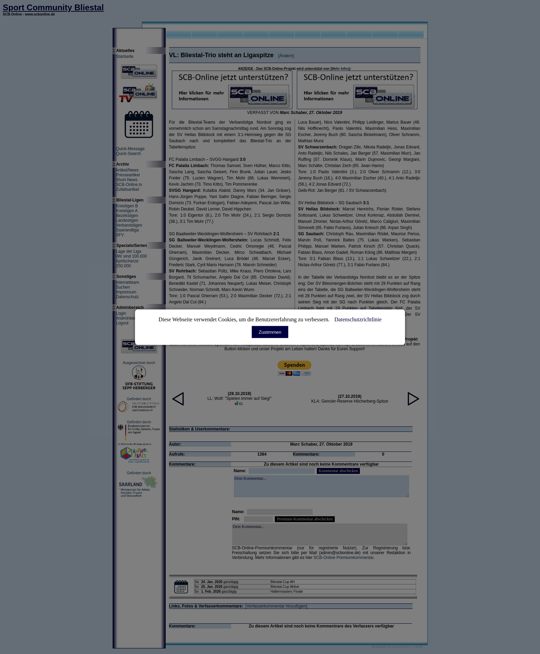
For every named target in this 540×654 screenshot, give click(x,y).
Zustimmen (270, 331)
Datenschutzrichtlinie (358, 319)
